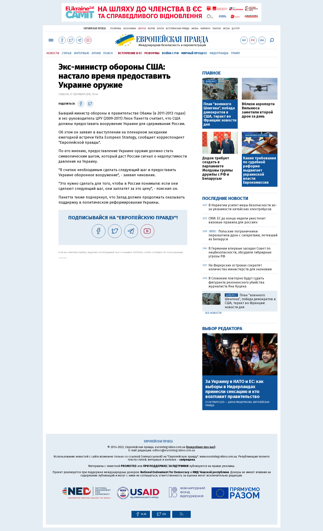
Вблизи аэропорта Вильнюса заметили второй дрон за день (258, 110)
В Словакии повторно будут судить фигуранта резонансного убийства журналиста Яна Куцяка (236, 282)
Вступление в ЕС (130, 53)
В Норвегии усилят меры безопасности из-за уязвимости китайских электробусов (242, 207)
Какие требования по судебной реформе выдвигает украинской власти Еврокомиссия (259, 170)
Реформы (151, 53)
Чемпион (205, 28)
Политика (115, 28)
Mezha (226, 28)
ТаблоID (216, 28)
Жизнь (194, 28)
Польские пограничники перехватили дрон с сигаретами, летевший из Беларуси (242, 235)
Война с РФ (170, 53)
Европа (142, 28)
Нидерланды (218, 53)
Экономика (129, 28)
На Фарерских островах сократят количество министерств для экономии (240, 267)
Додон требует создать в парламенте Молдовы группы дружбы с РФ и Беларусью (217, 168)
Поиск (108, 53)
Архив (96, 53)
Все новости (213, 313)
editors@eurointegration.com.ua (173, 450)
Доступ (236, 28)
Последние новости (225, 198)
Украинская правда (94, 28)
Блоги (160, 28)
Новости (52, 53)
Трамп (235, 53)
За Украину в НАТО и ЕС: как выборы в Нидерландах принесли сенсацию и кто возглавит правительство (234, 389)
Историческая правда (177, 28)
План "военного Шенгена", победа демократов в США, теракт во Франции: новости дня (220, 114)
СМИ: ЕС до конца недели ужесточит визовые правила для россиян (237, 220)
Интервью (81, 53)
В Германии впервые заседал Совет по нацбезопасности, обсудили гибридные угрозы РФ (240, 252)
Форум (151, 28)
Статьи (66, 53)
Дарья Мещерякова (240, 402)
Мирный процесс (194, 53)
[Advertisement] (123, 288)
